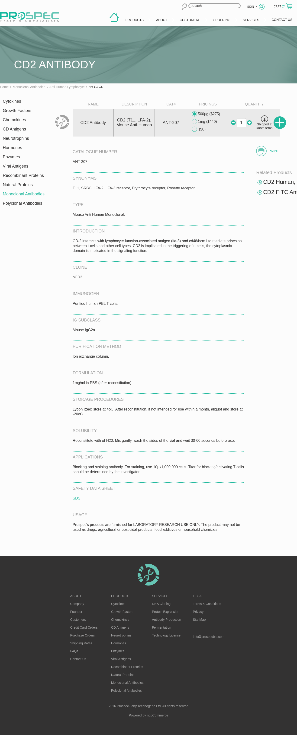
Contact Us (78, 659)
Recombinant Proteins (23, 175)
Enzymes (11, 157)
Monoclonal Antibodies (24, 194)
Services (160, 596)
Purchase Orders (82, 635)
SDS (76, 498)
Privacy (198, 612)
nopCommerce (157, 715)
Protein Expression (165, 612)
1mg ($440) (204, 121)
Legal (198, 596)
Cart (280, 6)
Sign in (252, 6)
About (75, 596)
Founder (76, 612)
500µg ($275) (206, 114)
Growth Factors (17, 110)
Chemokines (14, 120)
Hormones (12, 147)
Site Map (199, 619)
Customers (78, 619)
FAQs (74, 651)
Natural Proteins (18, 184)
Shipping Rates (81, 643)
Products (120, 596)
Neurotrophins (16, 138)
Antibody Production (166, 619)
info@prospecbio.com (208, 637)
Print (273, 151)
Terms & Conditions (207, 604)
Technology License (166, 635)
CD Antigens (14, 129)
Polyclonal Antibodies (22, 203)
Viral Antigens (15, 166)
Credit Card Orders (84, 627)
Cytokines (12, 101)
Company (77, 604)
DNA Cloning (161, 604)
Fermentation (161, 627)
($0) (199, 129)
